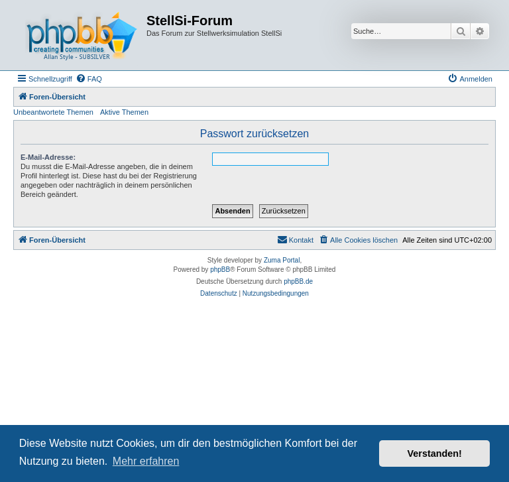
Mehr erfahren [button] (146, 461)
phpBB (220, 269)
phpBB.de (298, 281)
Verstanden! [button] (435, 453)
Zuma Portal (282, 260)
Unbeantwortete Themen (53, 112)
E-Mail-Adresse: (48, 157)
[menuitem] (89, 79)
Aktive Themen (124, 112)
